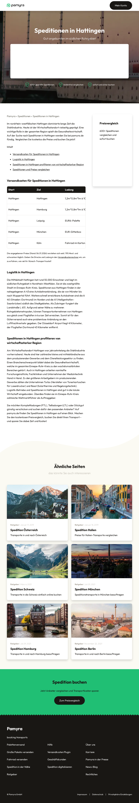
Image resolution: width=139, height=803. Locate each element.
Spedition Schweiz (22, 589)
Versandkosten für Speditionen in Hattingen (36, 154)
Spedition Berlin (85, 649)
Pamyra (11, 116)
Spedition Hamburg (23, 649)
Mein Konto (121, 5)
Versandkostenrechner (68, 257)
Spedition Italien (85, 530)
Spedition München (87, 589)
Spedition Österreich (24, 530)
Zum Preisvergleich (69, 700)
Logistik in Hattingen (24, 159)
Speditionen (24, 116)
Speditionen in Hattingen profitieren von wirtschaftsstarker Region (48, 164)
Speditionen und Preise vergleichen (31, 169)
